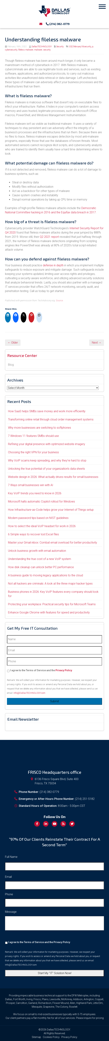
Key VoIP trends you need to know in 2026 (34, 493)
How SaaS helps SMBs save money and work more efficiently (46, 411)
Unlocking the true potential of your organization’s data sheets (46, 468)
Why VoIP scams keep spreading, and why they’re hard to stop (47, 460)
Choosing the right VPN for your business (33, 452)
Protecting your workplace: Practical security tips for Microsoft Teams (52, 604)
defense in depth (53, 265)
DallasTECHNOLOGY (42, 46)
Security (60, 46)
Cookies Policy (51, 1037)
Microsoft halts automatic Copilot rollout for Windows (41, 501)
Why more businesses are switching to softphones (39, 427)
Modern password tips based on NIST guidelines (38, 518)
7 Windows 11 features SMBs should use (33, 436)
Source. (60, 300)
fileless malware (25, 50)
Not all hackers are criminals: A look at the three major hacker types (50, 583)
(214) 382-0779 (58, 24)
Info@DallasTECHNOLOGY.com (29, 693)
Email (8, 876)
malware (38, 50)
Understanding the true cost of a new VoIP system (39, 559)
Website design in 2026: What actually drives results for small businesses (53, 477)
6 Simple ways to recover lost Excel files (33, 534)
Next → (96, 342)
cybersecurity (11, 50)
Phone (9, 894)
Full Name (11, 857)
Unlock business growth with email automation (37, 550)
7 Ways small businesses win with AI (30, 485)
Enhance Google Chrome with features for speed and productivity (49, 612)
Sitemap (36, 1037)
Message (11, 911)
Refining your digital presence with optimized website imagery (46, 444)
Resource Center (22, 355)
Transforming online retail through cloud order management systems (50, 419)
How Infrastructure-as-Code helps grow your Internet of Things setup (51, 509)
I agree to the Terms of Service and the (41, 670)
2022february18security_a (81, 46)
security (47, 50)
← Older (13, 342)
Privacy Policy (63, 670)
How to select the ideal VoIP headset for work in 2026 (42, 526)
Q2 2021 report (49, 236)
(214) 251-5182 (85, 799)
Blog (11, 364)
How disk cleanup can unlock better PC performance (41, 567)
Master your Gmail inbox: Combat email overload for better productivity (52, 542)
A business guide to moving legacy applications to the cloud (45, 575)
